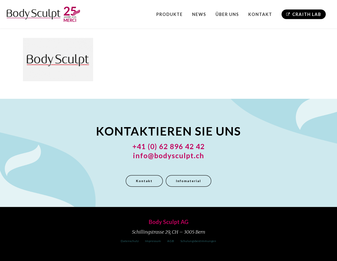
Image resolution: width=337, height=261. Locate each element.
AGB (170, 241)
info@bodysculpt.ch (168, 155)
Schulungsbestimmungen (198, 241)
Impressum (153, 241)
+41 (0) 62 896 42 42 (168, 146)
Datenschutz (130, 241)
